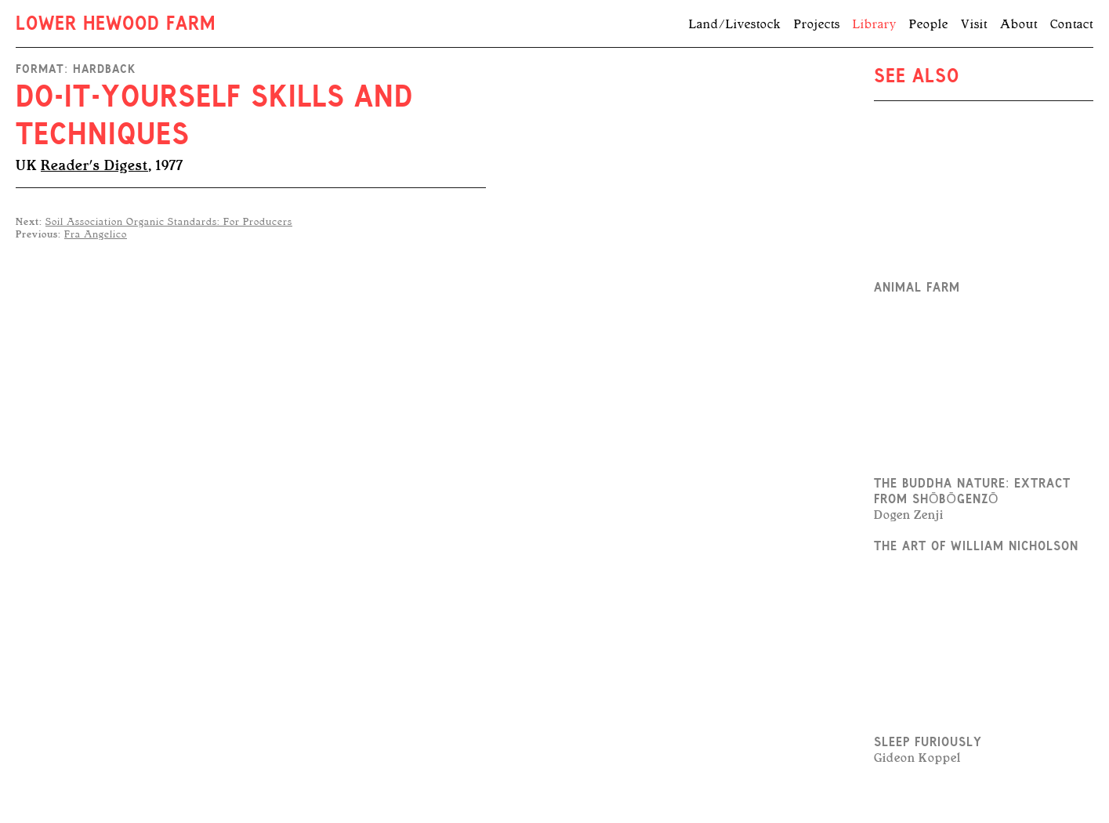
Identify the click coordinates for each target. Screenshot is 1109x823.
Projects (817, 24)
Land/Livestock (735, 24)
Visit (974, 24)
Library (875, 24)
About (1019, 24)
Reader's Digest (94, 165)
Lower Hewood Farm (116, 25)
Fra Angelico (95, 234)
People (928, 24)
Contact (1071, 24)
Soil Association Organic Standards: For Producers (168, 222)
